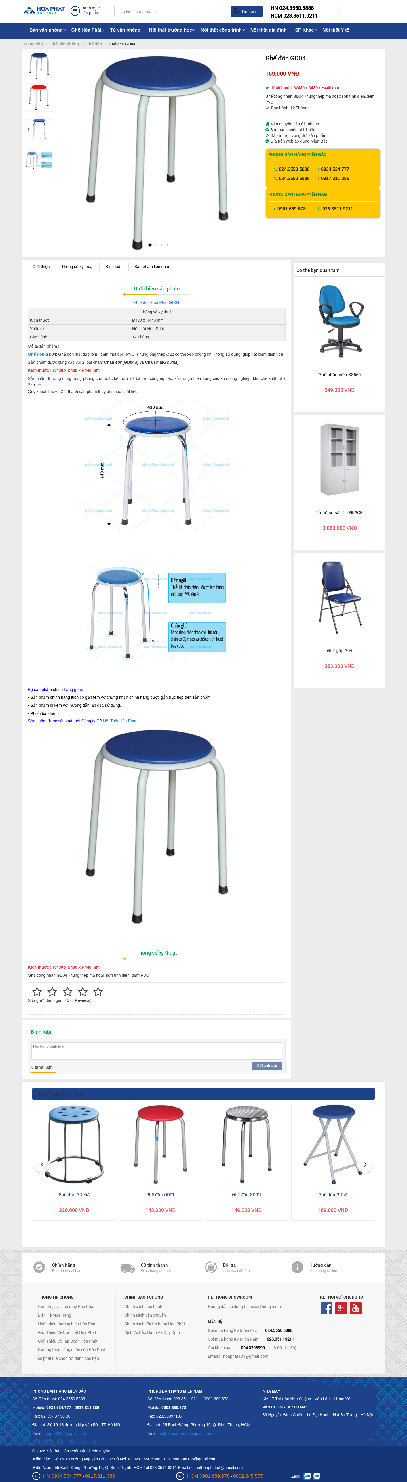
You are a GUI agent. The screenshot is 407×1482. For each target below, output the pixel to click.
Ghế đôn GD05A (74, 1194)
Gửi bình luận (267, 1065)
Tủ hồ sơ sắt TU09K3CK (339, 512)
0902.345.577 (248, 1476)
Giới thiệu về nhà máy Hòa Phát (66, 1306)
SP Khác (306, 30)
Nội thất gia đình (270, 30)
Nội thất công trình (223, 30)
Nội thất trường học (172, 30)
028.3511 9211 (337, 208)
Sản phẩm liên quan (152, 266)
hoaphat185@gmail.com (245, 1356)
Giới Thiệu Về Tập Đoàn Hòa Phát (68, 1341)
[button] (65, 141)
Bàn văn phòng (47, 30)
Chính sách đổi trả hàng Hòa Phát (154, 1323)
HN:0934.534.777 (62, 1476)
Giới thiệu (41, 266)
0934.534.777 (335, 169)
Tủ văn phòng (126, 30)
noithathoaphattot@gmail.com (185, 1433)
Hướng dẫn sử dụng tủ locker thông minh (244, 1306)
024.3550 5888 (294, 169)
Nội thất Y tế (335, 30)
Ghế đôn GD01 (160, 1194)
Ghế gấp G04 (339, 650)
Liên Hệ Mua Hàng (54, 1315)
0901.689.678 (291, 208)
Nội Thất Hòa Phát (119, 721)
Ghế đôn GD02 (333, 1194)
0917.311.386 (335, 178)
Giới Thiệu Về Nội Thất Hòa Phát (67, 1332)
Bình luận (113, 266)
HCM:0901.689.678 (208, 1476)
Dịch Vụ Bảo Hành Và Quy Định (152, 1332)
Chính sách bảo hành (143, 1306)
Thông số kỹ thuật (78, 266)
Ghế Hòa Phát (87, 30)
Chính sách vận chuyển (145, 1315)
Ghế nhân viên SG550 (340, 374)
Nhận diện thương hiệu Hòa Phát (67, 1323)
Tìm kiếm (246, 11)
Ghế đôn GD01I (246, 1194)
